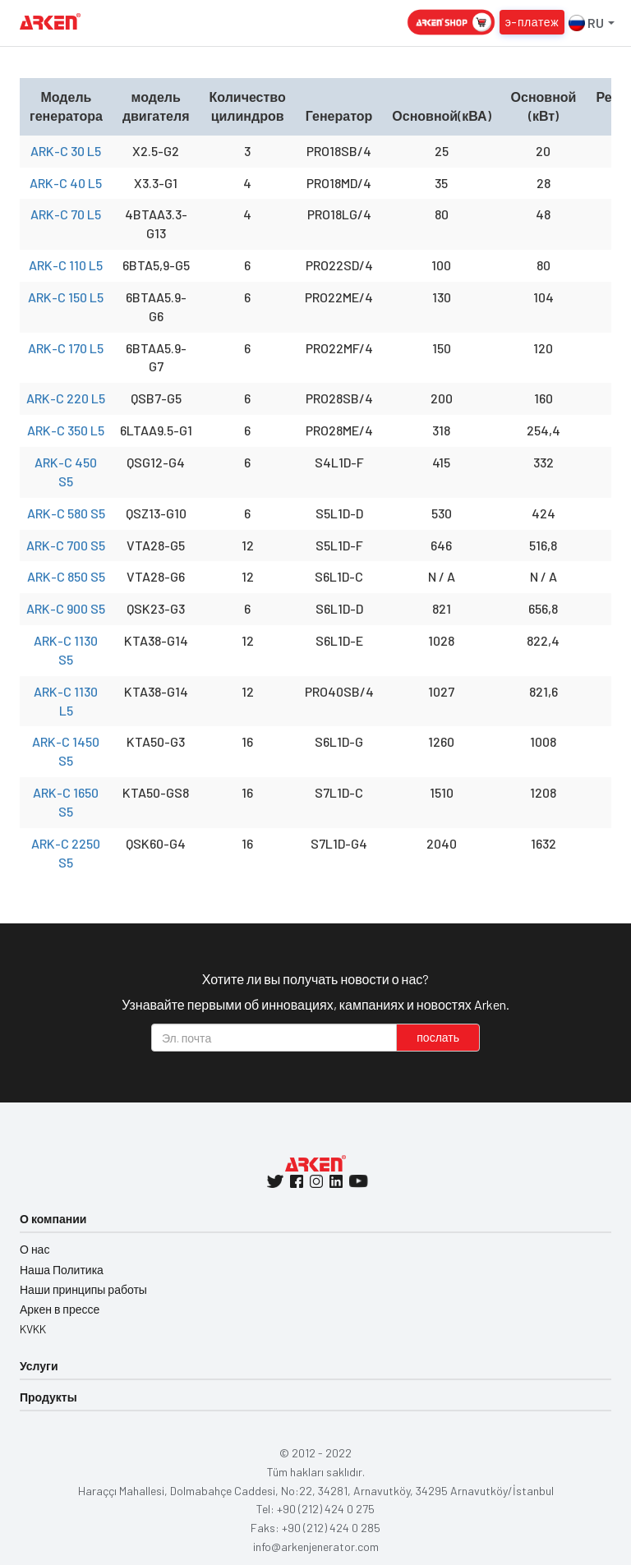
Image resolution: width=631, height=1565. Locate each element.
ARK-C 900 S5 (65, 608)
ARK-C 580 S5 (66, 513)
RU (592, 23)
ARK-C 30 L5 (65, 151)
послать (438, 1037)
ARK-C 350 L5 (65, 430)
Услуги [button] (39, 1366)
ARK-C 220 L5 (65, 398)
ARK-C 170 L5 (66, 348)
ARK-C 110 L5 (66, 265)
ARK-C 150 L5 (66, 297)
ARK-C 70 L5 (65, 214)
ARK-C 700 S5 (65, 545)
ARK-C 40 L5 (66, 183)
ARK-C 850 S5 (66, 576)
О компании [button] (53, 1219)
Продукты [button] (48, 1397)
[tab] (315, 1219)
